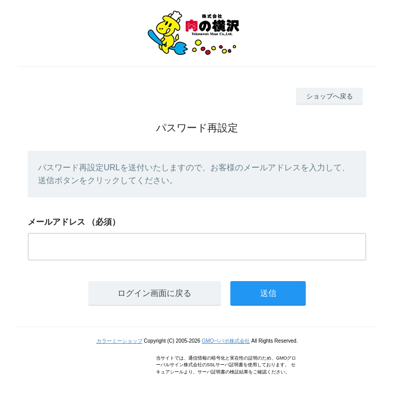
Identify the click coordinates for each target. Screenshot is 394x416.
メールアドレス (56, 221)
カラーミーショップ (119, 341)
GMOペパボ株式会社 (226, 341)
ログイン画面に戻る (154, 293)
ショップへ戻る (329, 96)
